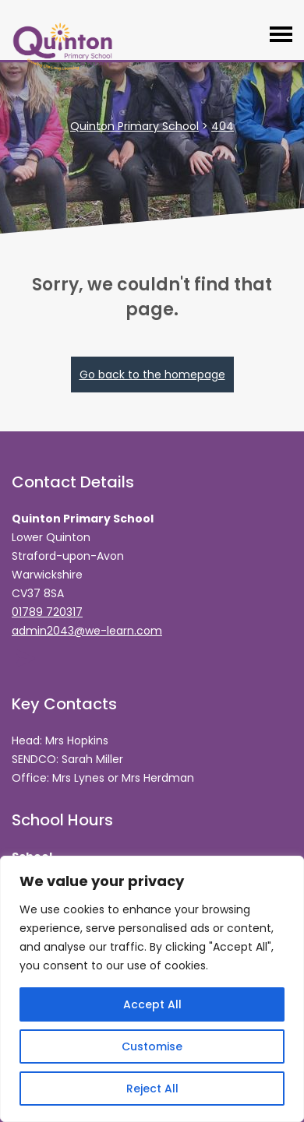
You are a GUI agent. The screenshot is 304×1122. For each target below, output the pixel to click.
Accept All (152, 1004)
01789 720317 (47, 612)
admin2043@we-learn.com (87, 630)
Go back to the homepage (152, 374)
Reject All (152, 1088)
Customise (152, 1046)
